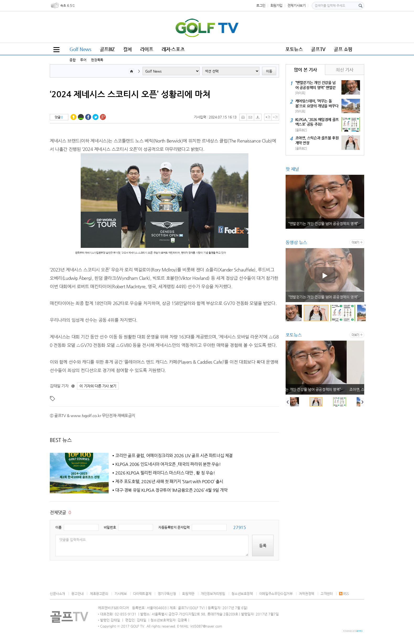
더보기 (355, 242)
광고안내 (77, 593)
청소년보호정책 (242, 593)
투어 (83, 60)
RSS (344, 593)
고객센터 (326, 593)
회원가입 (276, 5)
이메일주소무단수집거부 (276, 593)
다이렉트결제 (142, 593)
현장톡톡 (97, 60)
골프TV (318, 49)
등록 (262, 545)
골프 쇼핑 (343, 49)
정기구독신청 (167, 593)
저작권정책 (306, 593)
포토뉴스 (294, 49)
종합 (72, 60)
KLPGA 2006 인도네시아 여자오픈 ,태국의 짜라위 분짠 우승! (168, 464)
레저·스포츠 (173, 49)
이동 (269, 71)
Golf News (80, 49)
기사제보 (121, 593)
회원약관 (188, 593)
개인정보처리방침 (213, 593)
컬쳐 (127, 49)
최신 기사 (344, 69)
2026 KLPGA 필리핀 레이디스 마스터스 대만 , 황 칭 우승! (165, 473)
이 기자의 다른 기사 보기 (97, 386)
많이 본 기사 (305, 69)
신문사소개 (57, 593)
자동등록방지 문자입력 (174, 527)
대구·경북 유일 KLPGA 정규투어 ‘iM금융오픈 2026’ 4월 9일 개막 (171, 490)
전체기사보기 (296, 5)
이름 (58, 527)
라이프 (146, 49)
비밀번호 (110, 527)
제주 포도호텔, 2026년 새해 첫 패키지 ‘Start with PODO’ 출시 (169, 481)
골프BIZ (107, 49)
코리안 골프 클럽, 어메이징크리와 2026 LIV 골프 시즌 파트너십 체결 (174, 455)
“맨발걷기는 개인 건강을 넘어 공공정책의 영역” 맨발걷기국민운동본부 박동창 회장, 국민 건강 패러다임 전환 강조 (326, 223)
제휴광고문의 (99, 593)
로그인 (260, 5)
